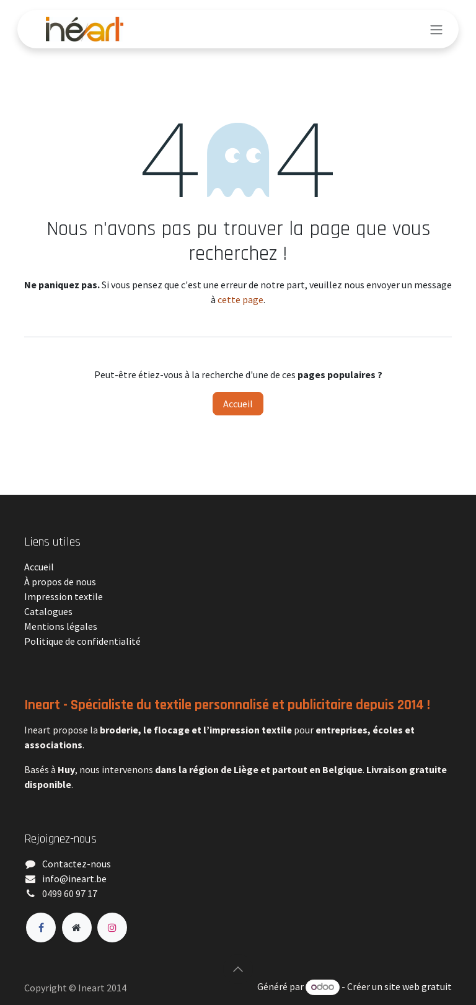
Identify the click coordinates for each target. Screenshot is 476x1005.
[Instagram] (112, 927)
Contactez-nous (76, 863)
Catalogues (48, 611)
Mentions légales (60, 626)
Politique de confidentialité (82, 641)
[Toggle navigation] (436, 29)
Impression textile (63, 596)
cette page (240, 299)
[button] (238, 969)
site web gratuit (418, 986)
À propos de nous (60, 581)
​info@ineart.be (74, 878)
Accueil (238, 403)
